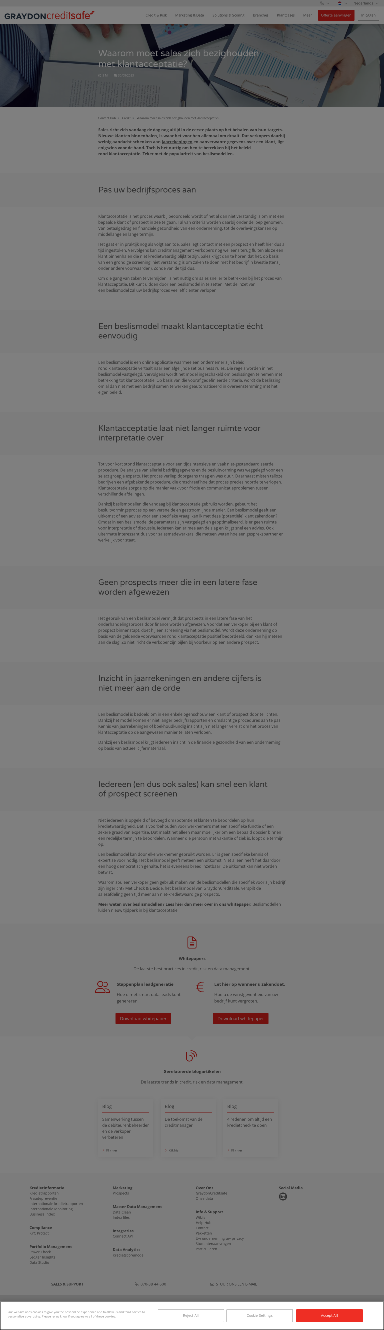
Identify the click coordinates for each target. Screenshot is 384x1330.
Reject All (191, 1315)
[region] (192, 1315)
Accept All (329, 1315)
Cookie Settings (260, 1315)
